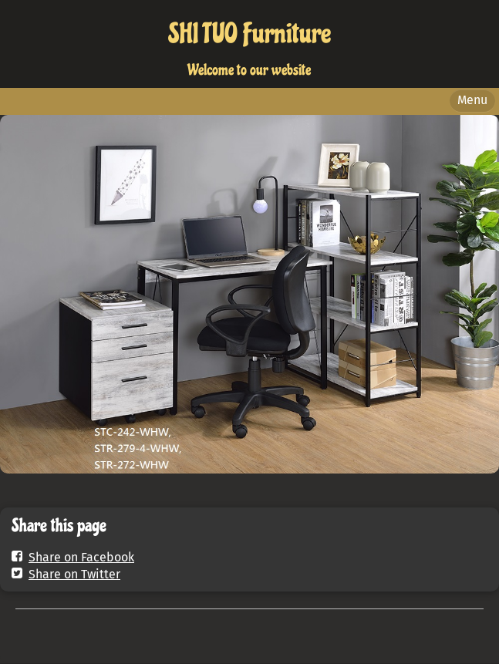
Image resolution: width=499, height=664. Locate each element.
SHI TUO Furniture (249, 34)
